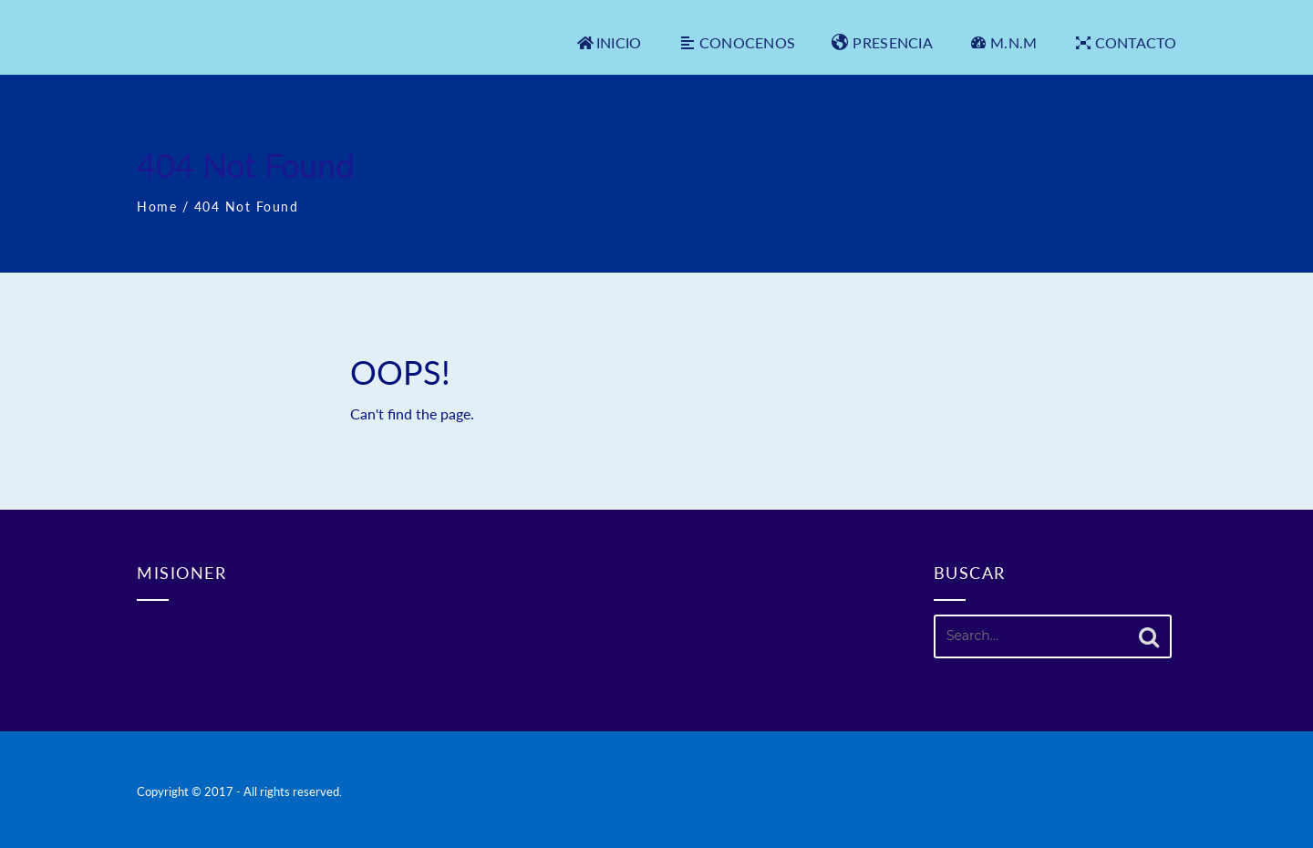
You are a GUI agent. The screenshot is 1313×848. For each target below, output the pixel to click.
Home (157, 206)
